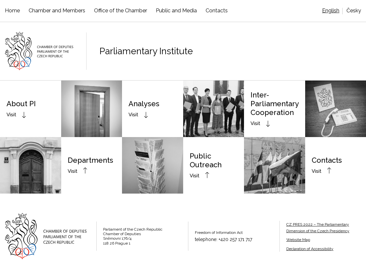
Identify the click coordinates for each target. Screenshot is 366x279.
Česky (353, 10)
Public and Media (176, 10)
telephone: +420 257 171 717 (223, 239)
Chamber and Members (57, 10)
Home (12, 10)
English (330, 10)
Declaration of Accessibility (309, 249)
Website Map (298, 239)
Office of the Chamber (120, 10)
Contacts (217, 10)
